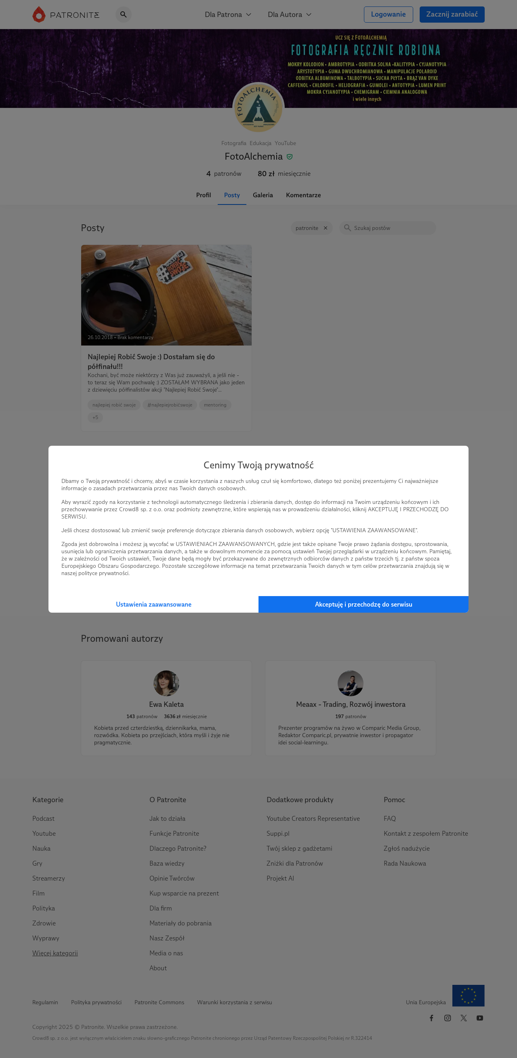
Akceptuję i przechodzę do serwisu (363, 604)
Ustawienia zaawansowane (153, 604)
